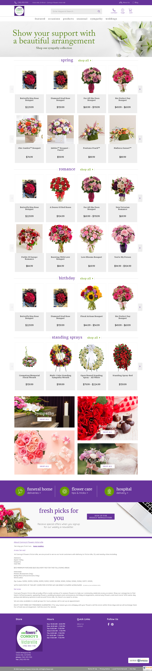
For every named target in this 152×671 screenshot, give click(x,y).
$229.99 (29, 107)
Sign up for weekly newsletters (100, 517)
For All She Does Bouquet (92, 99)
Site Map (133, 669)
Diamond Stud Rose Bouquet (60, 99)
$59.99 (60, 156)
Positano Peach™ (91, 148)
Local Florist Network (119, 669)
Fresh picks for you (58, 517)
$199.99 (60, 384)
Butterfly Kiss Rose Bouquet (29, 99)
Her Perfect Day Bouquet (122, 99)
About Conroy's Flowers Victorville (28, 542)
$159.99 (60, 107)
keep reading (38, 546)
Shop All (83, 60)
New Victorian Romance (123, 208)
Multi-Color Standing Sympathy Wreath (60, 376)
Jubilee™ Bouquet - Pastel (60, 149)
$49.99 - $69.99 (123, 107)
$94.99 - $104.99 (122, 265)
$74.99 (29, 156)
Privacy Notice (105, 669)
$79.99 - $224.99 (91, 384)
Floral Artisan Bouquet (92, 316)
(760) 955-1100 (23, 2)
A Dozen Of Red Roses (60, 207)
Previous (12, 89)
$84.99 (29, 265)
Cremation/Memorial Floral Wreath (29, 376)
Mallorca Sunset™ (123, 148)
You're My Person (122, 257)
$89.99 (91, 156)
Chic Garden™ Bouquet (29, 148)
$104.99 (60, 216)
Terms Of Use (92, 669)
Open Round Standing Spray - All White (92, 376)
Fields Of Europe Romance (29, 258)
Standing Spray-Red (123, 375)
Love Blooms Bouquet (91, 257)
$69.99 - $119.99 (91, 107)
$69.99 (122, 216)
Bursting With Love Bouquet (60, 258)
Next (140, 89)
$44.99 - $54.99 (92, 325)
